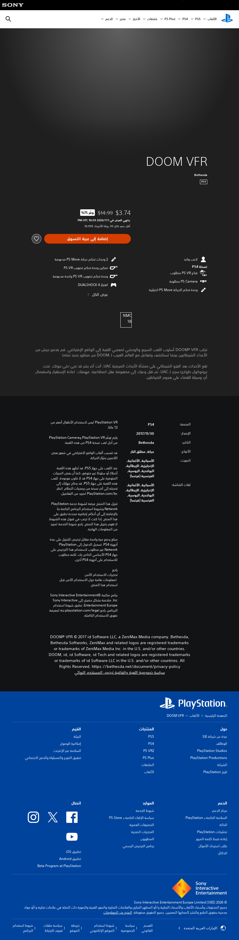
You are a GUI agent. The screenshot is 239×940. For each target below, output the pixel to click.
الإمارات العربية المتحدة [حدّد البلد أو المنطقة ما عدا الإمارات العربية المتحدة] (202, 928)
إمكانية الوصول (70, 743)
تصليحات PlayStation (212, 831)
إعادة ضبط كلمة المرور (211, 838)
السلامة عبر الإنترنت (67, 750)
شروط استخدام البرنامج (23, 928)
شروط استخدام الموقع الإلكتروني (102, 928)
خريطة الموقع (75, 928)
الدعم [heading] (222, 803)
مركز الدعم (219, 810)
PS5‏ (197, 19)
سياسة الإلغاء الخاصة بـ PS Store (131, 817)
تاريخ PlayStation (215, 771)
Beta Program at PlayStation (59, 865)
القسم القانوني (147, 928)
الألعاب (212, 19)
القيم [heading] (76, 729)
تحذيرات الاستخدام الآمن (101, 575)
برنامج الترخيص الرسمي (138, 846)
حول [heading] (223, 729)
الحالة (223, 824)
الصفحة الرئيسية (216, 715)
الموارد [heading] (148, 803)
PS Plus (170, 19)
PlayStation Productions (208, 757)
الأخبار (136, 19)
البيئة (77, 736)
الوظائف (221, 743)
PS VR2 (148, 750)
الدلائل (222, 853)
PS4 (185, 19)
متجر (123, 19)
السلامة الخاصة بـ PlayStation (206, 817)
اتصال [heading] (76, 803)
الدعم (109, 19)
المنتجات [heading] (146, 729)
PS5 (151, 736)
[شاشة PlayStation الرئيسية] (227, 19)
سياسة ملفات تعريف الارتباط (53, 928)
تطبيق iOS (73, 851)
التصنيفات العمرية (141, 824)
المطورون (147, 838)
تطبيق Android (70, 858)
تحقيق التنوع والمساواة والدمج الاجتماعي (53, 757)
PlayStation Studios (212, 750)
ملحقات (152, 19)
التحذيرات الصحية (142, 831)
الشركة (222, 764)
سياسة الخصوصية (128, 928)
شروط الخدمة (145, 810)
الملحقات (147, 764)
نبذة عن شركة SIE (214, 736)
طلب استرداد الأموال (213, 846)
